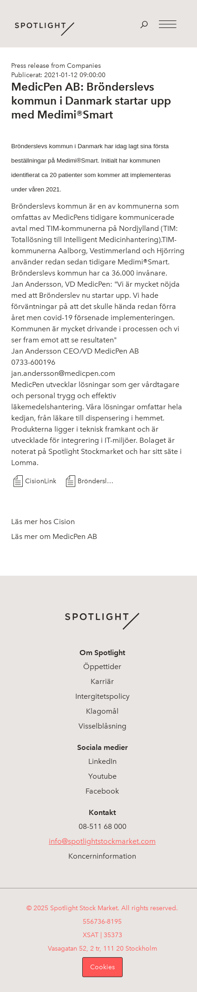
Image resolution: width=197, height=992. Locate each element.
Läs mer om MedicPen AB (54, 536)
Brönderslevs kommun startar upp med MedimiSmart (96, 481)
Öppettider (102, 666)
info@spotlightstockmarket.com (102, 841)
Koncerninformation (102, 856)
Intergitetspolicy (102, 696)
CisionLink (40, 481)
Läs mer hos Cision (43, 521)
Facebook (102, 791)
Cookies (102, 967)
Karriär (102, 681)
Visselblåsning (102, 726)
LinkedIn (102, 761)
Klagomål (102, 711)
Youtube (102, 776)
